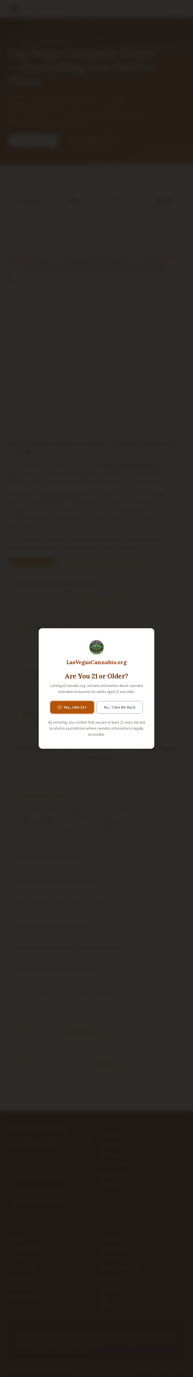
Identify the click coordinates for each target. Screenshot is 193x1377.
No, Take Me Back (120, 707)
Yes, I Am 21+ (72, 707)
